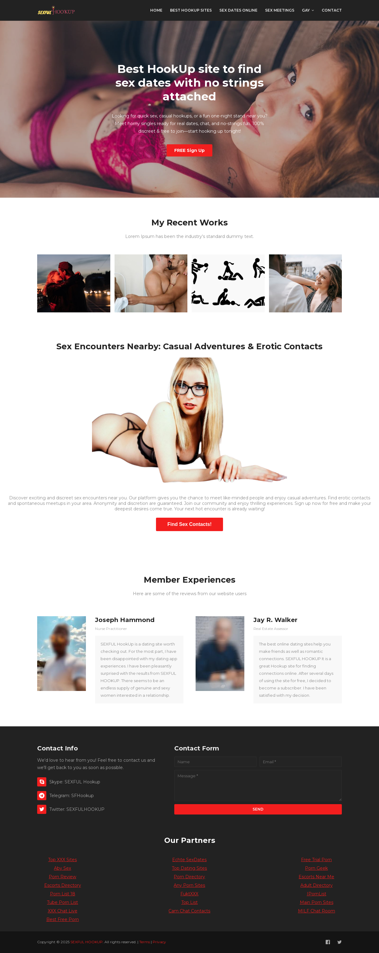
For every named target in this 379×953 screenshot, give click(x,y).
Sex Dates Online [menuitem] (238, 10)
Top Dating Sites (189, 868)
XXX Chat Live (62, 911)
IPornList (316, 894)
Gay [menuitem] (306, 10)
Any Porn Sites (189, 885)
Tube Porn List (62, 902)
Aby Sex (62, 868)
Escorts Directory (62, 885)
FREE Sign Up (189, 150)
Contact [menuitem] (332, 10)
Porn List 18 (62, 894)
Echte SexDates (189, 859)
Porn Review (62, 876)
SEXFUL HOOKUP (86, 942)
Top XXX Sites (62, 859)
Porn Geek (316, 868)
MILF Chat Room (316, 911)
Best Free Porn (62, 919)
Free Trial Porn (316, 859)
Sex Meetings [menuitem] (279, 10)
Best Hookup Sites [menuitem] (191, 10)
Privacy (159, 942)
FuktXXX (189, 894)
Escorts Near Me (316, 876)
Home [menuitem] (156, 10)
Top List (189, 902)
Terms (144, 942)
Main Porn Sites (316, 902)
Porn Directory (189, 876)
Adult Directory (316, 885)
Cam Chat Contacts (189, 911)
